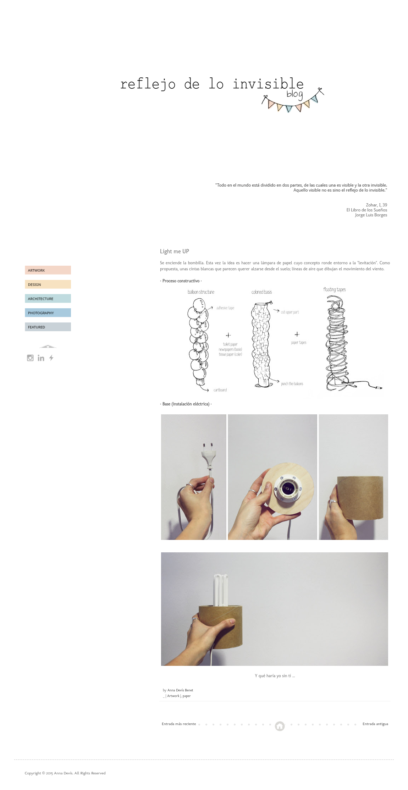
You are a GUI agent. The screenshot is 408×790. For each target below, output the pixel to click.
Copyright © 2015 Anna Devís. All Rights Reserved (65, 773)
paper (187, 696)
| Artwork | (173, 696)
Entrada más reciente (179, 724)
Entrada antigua (375, 724)
